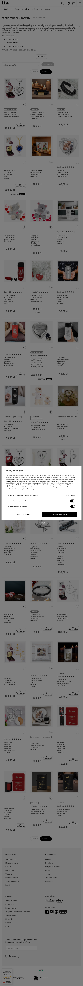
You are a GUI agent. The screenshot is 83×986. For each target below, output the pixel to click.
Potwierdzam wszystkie (60, 514)
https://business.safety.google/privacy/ (30, 483)
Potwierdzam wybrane (22, 514)
